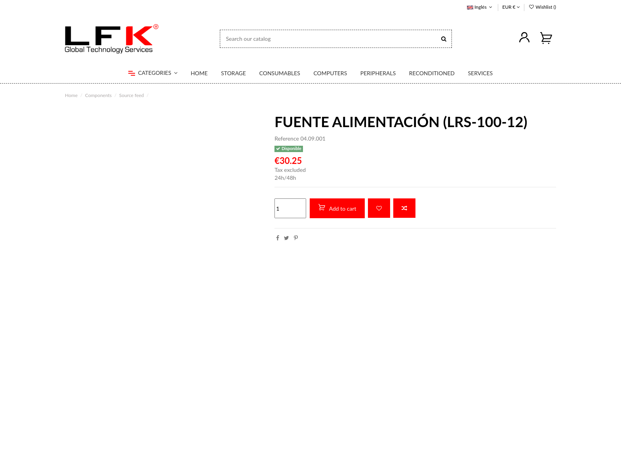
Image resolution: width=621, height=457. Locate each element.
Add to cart (337, 208)
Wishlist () (542, 7)
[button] (153, 73)
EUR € (511, 7)
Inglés (480, 7)
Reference (286, 138)
